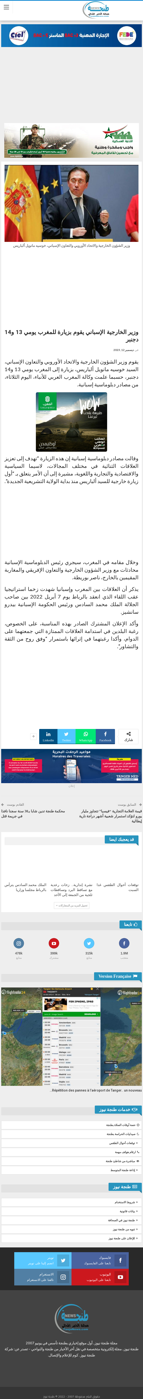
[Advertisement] (71, 82)
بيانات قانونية (127, 1211)
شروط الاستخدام (125, 1202)
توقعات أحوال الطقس (122, 1143)
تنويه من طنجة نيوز (124, 1229)
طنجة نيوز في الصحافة (121, 1220)
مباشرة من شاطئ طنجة (122, 1161)
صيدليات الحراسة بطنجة (123, 1134)
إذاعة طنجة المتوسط (122, 1170)
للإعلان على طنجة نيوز (122, 1238)
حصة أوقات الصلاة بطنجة (122, 1125)
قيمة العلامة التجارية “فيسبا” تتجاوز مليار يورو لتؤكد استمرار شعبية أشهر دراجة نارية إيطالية (110, 816)
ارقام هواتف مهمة (127, 1152)
